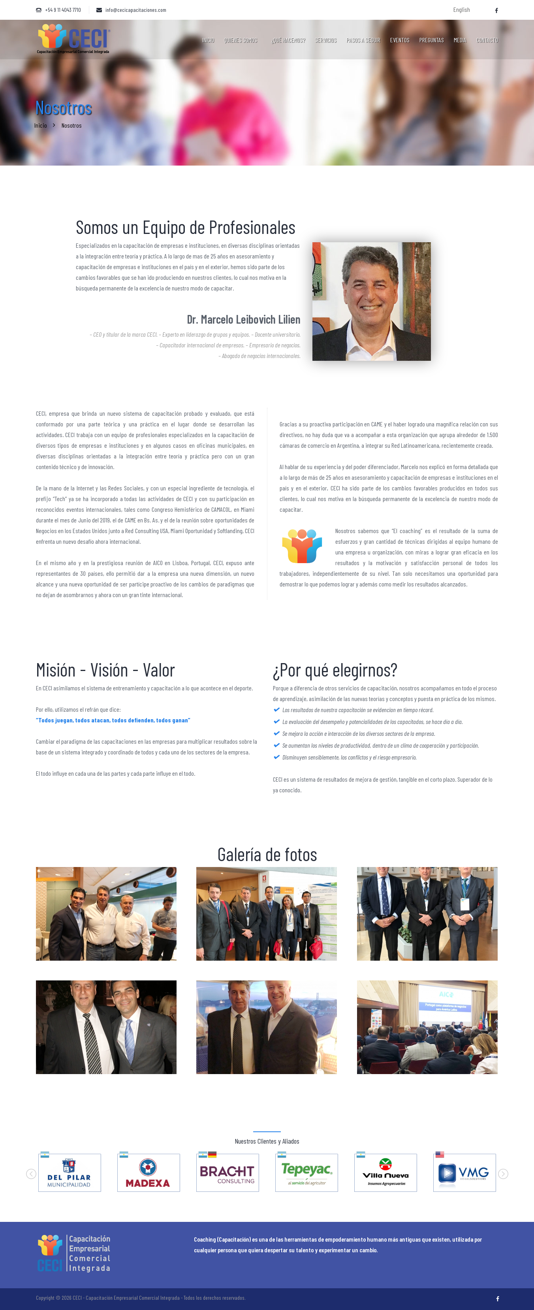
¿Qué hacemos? (288, 39)
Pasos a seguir (363, 39)
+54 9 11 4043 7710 (63, 9)
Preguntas (431, 39)
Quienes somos (240, 39)
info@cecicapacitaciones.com (135, 9)
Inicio (208, 39)
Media (460, 39)
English (461, 9)
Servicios (326, 39)
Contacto (487, 39)
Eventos (400, 39)
